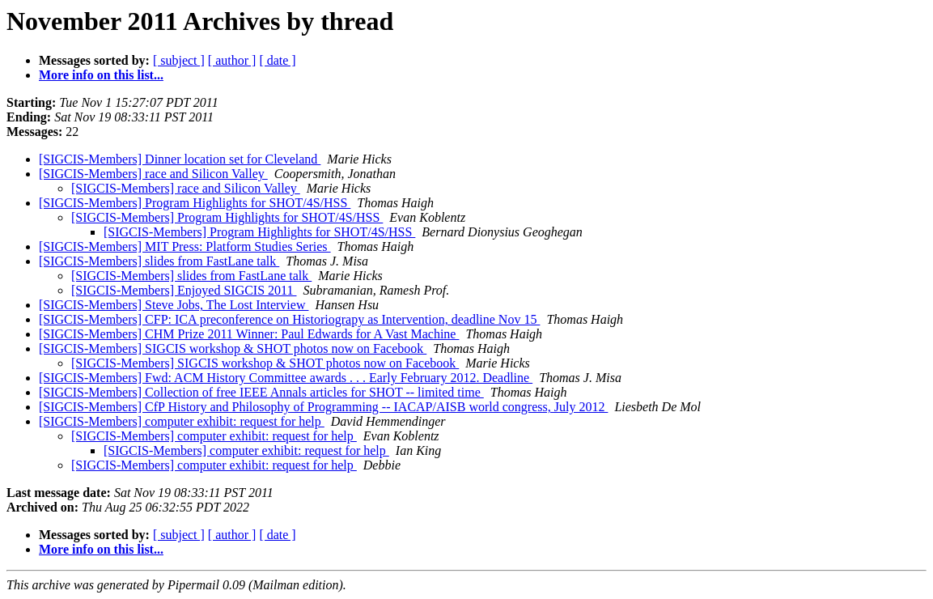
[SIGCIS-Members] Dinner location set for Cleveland (179, 159)
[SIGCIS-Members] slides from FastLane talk (159, 261)
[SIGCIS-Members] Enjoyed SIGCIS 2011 (184, 290)
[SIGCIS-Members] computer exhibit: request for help (181, 421)
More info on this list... (101, 75)
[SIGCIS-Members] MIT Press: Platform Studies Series (185, 246)
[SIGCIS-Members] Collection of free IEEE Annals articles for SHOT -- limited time (261, 392)
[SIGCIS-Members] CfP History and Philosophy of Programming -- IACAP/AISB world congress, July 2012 (323, 407)
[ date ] (277, 60)
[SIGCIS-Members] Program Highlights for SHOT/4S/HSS (194, 203)
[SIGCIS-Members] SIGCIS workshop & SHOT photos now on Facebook (232, 348)
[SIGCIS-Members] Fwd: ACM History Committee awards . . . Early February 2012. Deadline (285, 377)
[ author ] (232, 60)
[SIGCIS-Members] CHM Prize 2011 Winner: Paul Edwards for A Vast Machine (249, 334)
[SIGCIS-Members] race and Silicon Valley (153, 174)
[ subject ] (179, 60)
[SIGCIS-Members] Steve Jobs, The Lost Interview (173, 305)
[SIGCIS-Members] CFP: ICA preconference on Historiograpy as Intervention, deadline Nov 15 (289, 319)
